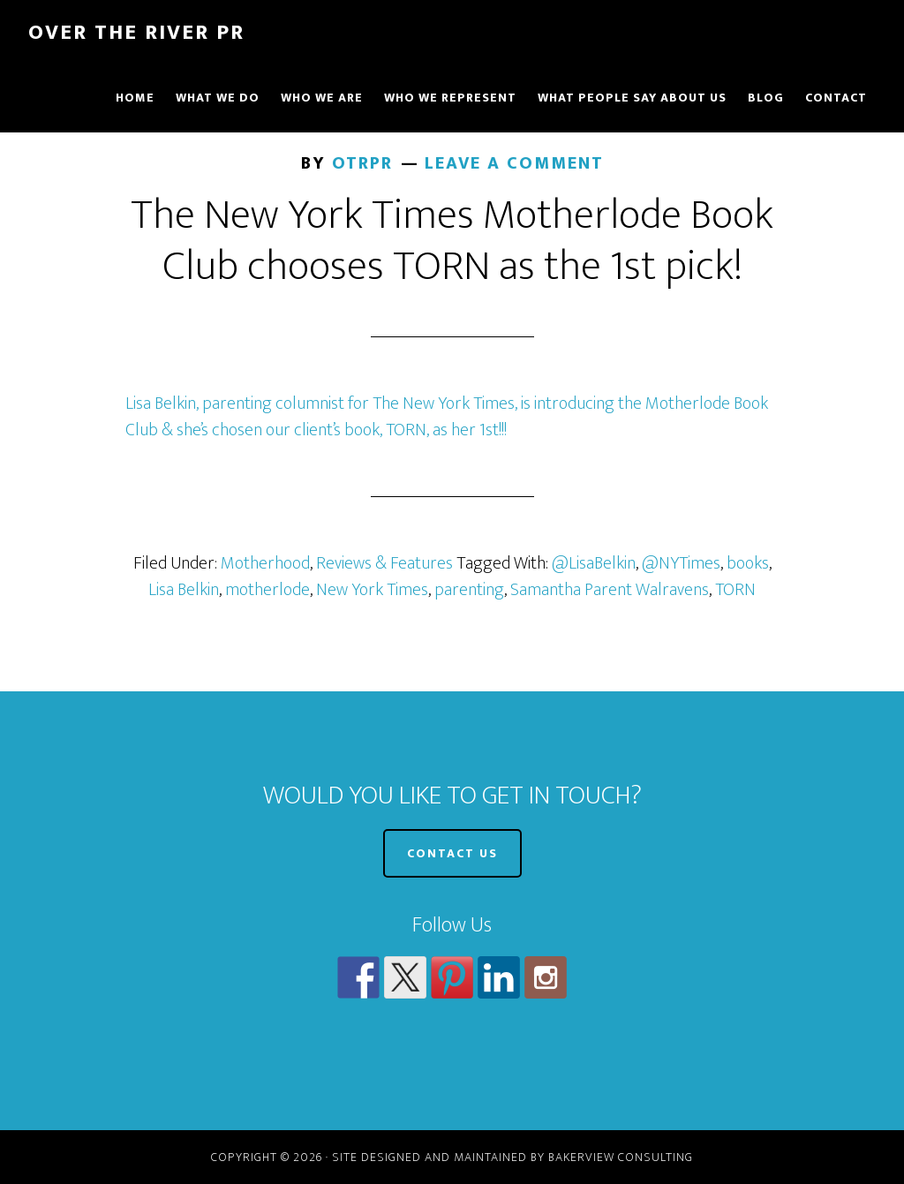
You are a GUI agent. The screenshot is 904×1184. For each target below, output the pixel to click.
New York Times (372, 590)
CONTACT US (452, 853)
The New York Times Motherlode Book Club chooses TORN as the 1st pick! (452, 241)
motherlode (267, 590)
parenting (469, 590)
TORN (735, 590)
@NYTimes (681, 563)
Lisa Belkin (183, 590)
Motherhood (265, 563)
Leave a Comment (514, 163)
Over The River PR (136, 32)
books (748, 563)
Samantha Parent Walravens (609, 590)
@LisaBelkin (594, 563)
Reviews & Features (384, 563)
